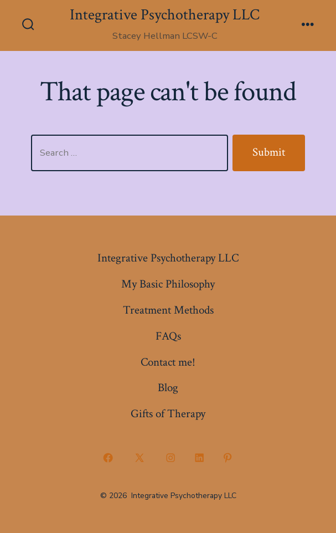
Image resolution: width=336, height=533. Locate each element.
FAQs (168, 336)
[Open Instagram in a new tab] (171, 458)
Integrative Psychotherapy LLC (168, 257)
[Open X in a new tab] (139, 458)
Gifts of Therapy (168, 413)
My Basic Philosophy (168, 283)
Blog (168, 387)
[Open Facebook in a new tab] (108, 458)
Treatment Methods (168, 310)
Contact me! (168, 362)
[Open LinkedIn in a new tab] (199, 458)
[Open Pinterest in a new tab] (228, 458)
